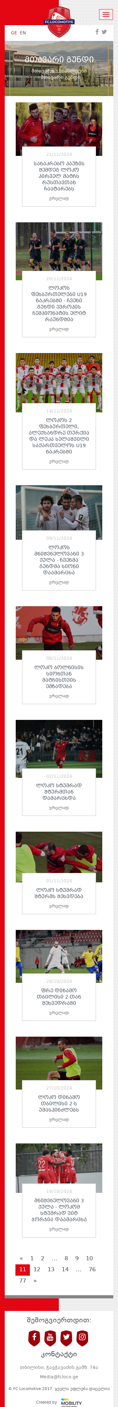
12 (36, 1269)
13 (51, 1269)
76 (92, 1269)
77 (22, 1281)
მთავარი (42, 71)
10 (89, 1258)
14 (65, 1269)
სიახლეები (73, 71)
